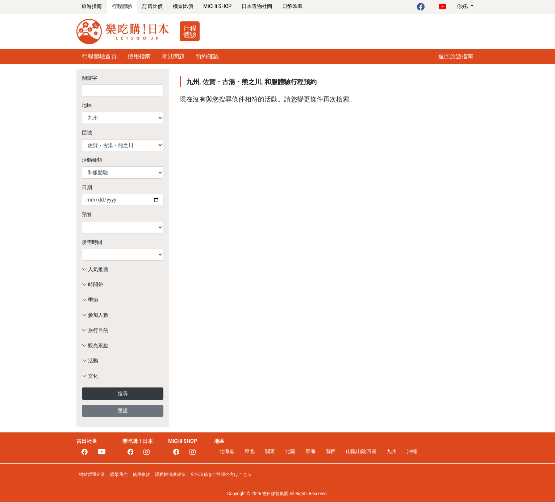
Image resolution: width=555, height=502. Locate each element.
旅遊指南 (92, 6)
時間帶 (92, 284)
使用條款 (141, 474)
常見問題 (173, 56)
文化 (90, 376)
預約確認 (207, 56)
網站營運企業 (92, 474)
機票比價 (183, 6)
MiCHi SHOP (217, 6)
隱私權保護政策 (170, 474)
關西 (331, 451)
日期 (87, 187)
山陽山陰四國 (361, 451)
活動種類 (92, 160)
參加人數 (95, 315)
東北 (250, 451)
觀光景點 (95, 345)
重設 (123, 411)
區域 (87, 133)
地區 (87, 105)
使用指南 (139, 56)
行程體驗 (122, 6)
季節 (90, 300)
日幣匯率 (292, 6)
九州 (392, 451)
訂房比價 (152, 6)
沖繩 (412, 451)
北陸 (290, 451)
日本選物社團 (257, 6)
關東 (270, 451)
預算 (87, 214)
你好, (463, 6)
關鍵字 (89, 78)
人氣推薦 (95, 269)
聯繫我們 (119, 474)
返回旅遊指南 (455, 56)
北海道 (226, 451)
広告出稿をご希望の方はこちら (221, 474)
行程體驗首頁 (99, 56)
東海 (310, 451)
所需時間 (92, 242)
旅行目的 (95, 330)
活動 (90, 361)
